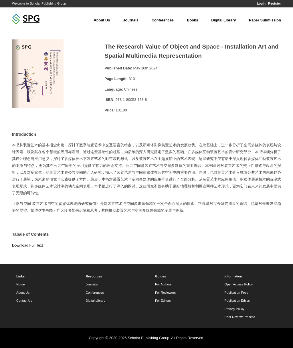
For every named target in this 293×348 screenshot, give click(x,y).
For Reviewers (165, 292)
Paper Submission (265, 20)
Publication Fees (236, 292)
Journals (130, 20)
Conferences (163, 20)
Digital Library (223, 20)
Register (274, 3)
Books (192, 20)
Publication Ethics (237, 300)
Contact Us (24, 300)
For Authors (163, 284)
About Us (102, 20)
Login (261, 3)
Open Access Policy (239, 284)
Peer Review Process (240, 317)
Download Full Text (27, 245)
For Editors (163, 300)
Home (20, 284)
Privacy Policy (235, 309)
